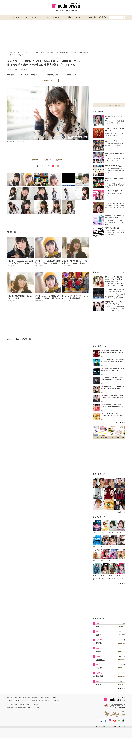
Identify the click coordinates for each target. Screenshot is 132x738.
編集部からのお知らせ (51, 697)
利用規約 (27, 697)
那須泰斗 (99, 643)
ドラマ (84, 17)
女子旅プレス (103, 17)
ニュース (11, 17)
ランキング (76, 17)
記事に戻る (48, 160)
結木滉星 (99, 627)
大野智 (98, 635)
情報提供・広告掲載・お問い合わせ (42, 700)
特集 (69, 17)
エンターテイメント (31, 17)
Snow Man (100, 660)
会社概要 (9, 697)
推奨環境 (34, 697)
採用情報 (40, 697)
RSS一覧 (56, 700)
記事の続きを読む (48, 80)
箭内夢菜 (99, 676)
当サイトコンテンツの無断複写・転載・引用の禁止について (24, 704)
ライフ (48, 17)
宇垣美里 (99, 668)
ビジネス (56, 17)
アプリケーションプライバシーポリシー (18, 700)
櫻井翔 (98, 651)
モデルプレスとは (19, 697)
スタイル (19, 17)
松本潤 (98, 685)
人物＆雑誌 (92, 17)
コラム (42, 17)
